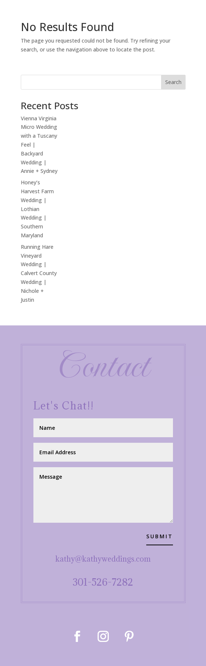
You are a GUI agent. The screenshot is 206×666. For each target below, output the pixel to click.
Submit (159, 536)
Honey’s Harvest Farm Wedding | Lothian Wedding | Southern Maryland (37, 209)
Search (173, 82)
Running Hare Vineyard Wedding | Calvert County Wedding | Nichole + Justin (39, 273)
